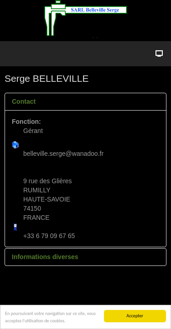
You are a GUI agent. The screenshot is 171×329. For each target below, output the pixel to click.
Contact (24, 101)
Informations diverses (45, 256)
